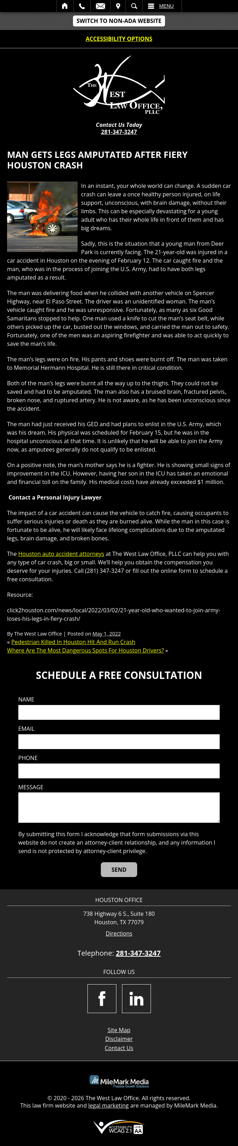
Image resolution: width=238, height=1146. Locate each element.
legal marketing (108, 1105)
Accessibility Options (119, 39)
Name (26, 699)
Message (30, 787)
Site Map (119, 1030)
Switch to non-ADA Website (119, 21)
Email (100, 6)
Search (134, 6)
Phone (28, 758)
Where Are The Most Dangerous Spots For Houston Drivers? (85, 650)
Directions (119, 933)
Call (82, 6)
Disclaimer (119, 1039)
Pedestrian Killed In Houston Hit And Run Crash (73, 642)
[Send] (119, 869)
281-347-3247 (119, 132)
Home (65, 6)
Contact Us (119, 1048)
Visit (118, 6)
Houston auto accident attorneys (61, 554)
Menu (166, 6)
